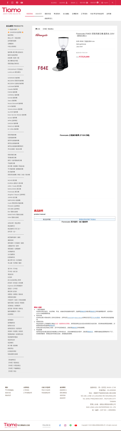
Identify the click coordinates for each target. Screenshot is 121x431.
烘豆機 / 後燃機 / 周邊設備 (16, 166)
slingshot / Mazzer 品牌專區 (16, 194)
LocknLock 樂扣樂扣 (14, 72)
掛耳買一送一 (12, 231)
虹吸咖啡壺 (11, 257)
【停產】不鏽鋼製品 (14, 368)
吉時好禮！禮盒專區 (14, 223)
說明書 (109, 14)
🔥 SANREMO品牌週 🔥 (16, 32)
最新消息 (48, 14)
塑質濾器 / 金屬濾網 (14, 248)
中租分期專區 (12, 46)
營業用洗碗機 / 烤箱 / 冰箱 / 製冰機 (19, 174)
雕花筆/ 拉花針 (12, 291)
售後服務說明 (46, 393)
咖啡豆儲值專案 (13, 55)
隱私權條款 (63, 393)
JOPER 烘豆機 (12, 197)
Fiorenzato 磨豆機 (13, 192)
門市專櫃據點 (9, 390)
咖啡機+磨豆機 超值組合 (15, 52)
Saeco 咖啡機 (12, 100)
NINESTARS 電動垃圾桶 (15, 214)
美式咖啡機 (11, 172)
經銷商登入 (49, 18)
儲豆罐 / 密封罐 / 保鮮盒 (15, 308)
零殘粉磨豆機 (12, 157)
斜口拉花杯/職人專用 (14, 280)
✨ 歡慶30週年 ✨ (13, 29)
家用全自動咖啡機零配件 (15, 146)
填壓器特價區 (12, 297)
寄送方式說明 (46, 390)
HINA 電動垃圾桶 (13, 217)
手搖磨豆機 (11, 163)
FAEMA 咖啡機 (12, 92)
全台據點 (66, 14)
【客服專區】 (12, 360)
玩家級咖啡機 (12, 137)
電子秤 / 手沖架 (12, 268)
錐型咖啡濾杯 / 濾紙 (14, 237)
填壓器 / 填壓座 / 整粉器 (15, 294)
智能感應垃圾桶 (13, 354)
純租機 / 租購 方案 (13, 58)
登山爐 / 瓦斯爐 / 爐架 (14, 263)
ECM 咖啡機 (12, 106)
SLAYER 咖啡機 (13, 112)
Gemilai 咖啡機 (12, 98)
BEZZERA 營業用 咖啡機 (16, 80)
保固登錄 (29, 14)
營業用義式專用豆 (13, 63)
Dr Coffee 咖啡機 (13, 129)
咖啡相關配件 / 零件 (14, 311)
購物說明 (83, 311)
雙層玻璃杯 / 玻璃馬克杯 (15, 334)
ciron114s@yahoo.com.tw (74, 317)
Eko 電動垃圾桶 (13, 211)
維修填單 (39, 14)
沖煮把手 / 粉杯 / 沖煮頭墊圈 (17, 300)
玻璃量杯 (10, 320)
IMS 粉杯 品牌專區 (14, 209)
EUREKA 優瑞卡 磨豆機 (15, 183)
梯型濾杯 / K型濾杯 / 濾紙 (16, 243)
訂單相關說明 (27, 393)
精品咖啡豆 (11, 226)
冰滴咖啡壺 (11, 251)
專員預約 (57, 14)
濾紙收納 (10, 240)
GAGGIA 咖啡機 (13, 123)
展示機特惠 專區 (13, 61)
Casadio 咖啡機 (13, 89)
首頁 (37, 29)
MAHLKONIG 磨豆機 (14, 189)
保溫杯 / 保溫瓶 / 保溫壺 (15, 331)
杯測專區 (10, 314)
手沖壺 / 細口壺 (12, 271)
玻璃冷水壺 (11, 325)
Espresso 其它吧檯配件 (15, 286)
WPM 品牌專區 (12, 120)
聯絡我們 (94, 2)
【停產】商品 (12, 371)
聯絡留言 (93, 311)
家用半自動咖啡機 (13, 140)
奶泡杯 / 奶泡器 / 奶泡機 (15, 283)
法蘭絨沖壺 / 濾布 (13, 246)
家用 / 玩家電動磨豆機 (15, 160)
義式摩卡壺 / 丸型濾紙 (15, 260)
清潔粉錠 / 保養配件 (14, 305)
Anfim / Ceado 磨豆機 (14, 186)
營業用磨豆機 (12, 155)
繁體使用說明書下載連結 (87, 219)
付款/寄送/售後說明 (97, 14)
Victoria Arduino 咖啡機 (15, 109)
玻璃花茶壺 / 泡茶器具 (15, 328)
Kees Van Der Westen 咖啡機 (17, 115)
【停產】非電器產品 (14, 365)
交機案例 (75, 14)
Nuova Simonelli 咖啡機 (15, 103)
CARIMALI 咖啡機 (13, 95)
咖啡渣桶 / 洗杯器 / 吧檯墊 (16, 303)
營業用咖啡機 (12, 135)
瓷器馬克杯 (11, 340)
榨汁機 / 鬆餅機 (12, 345)
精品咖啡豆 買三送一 (14, 229)
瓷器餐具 (10, 342)
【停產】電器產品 (13, 362)
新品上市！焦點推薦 (14, 38)
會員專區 (54, 3)
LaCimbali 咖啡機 (13, 86)
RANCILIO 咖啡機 (13, 126)
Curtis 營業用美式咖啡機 (15, 203)
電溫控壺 (10, 274)
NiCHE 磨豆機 (12, 180)
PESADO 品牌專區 (14, 206)
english (104, 2)
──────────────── (16, 75)
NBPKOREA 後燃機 (14, 200)
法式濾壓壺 (11, 254)
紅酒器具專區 (12, 351)
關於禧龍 (84, 2)
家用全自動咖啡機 (13, 143)
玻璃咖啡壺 (11, 323)
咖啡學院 (10, 35)
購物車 (74, 3)
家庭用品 (10, 348)
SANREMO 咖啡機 (14, 78)
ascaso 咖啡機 (12, 117)
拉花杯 (10, 277)
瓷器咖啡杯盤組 (13, 337)
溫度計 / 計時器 (12, 288)
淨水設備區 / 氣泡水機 (15, 149)
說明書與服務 (12, 41)
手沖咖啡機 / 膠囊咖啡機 (15, 169)
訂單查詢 (84, 14)
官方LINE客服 (95, 317)
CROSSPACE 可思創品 (15, 69)
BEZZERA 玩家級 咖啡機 (16, 83)
